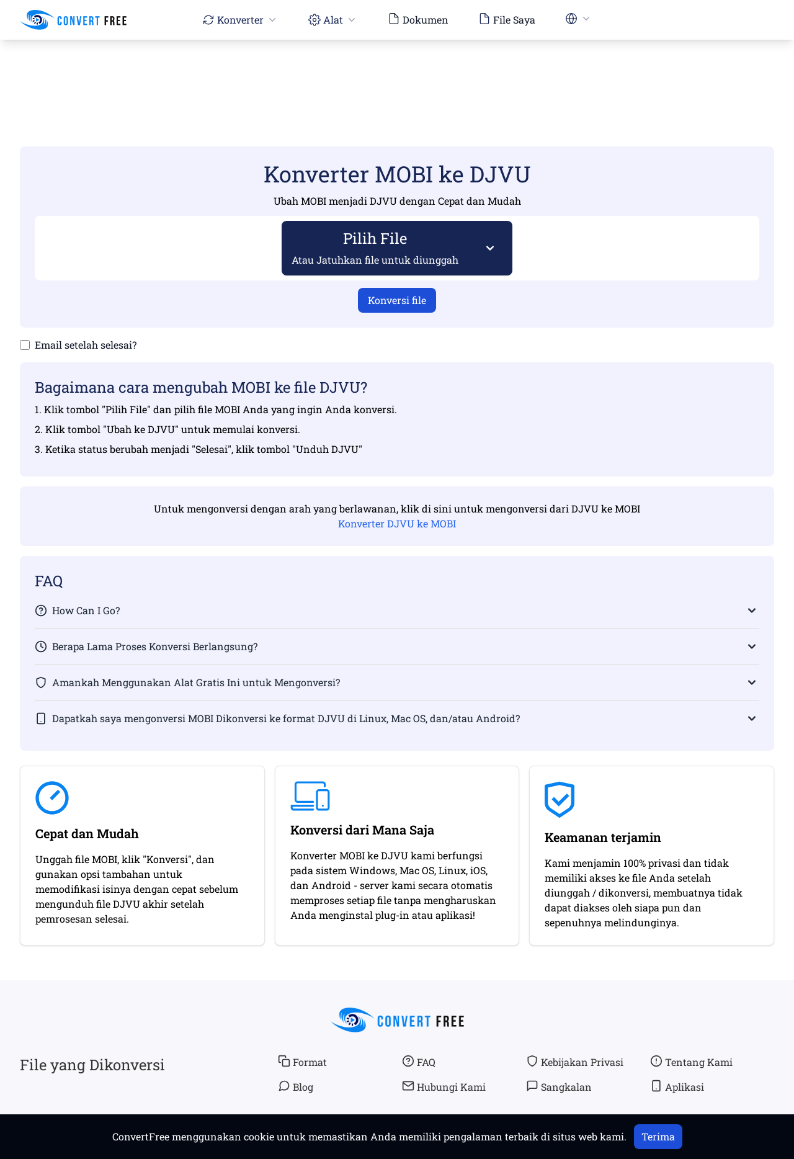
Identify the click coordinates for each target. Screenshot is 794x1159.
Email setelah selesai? (85, 344)
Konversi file (397, 300)
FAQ (418, 1061)
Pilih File (375, 247)
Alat (333, 19)
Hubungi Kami (444, 1086)
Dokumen (418, 19)
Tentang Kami (691, 1061)
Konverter (240, 19)
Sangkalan (559, 1086)
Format (302, 1061)
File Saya (506, 19)
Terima (658, 1136)
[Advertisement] (397, 75)
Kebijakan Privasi (574, 1061)
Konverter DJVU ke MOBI (397, 523)
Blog (295, 1086)
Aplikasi (677, 1086)
